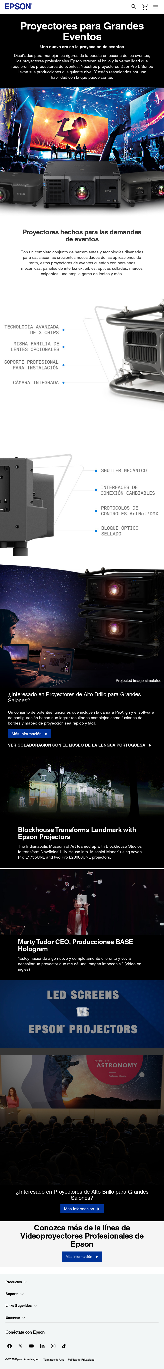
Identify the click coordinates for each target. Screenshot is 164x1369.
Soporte (14, 1293)
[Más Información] (29, 733)
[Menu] (155, 6)
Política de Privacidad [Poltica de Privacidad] (81, 1359)
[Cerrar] (82, 788)
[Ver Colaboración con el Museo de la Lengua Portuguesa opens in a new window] (81, 745)
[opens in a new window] (64, 1346)
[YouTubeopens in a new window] (31, 1346)
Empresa (15, 1317)
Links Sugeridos (21, 1305)
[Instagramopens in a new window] (53, 1346)
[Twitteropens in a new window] (20, 1346)
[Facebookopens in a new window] (9, 1346)
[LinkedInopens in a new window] (42, 1346)
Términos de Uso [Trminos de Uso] (53, 1359)
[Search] (134, 6)
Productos (16, 1282)
